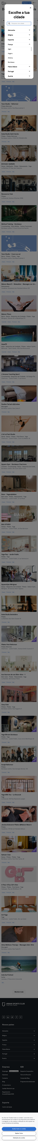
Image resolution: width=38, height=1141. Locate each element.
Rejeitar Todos (19, 1133)
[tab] (19, 30)
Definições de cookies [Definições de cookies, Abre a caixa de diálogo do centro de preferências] (19, 1138)
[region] (19, 1127)
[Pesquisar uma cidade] (19, 23)
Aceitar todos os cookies (19, 1129)
